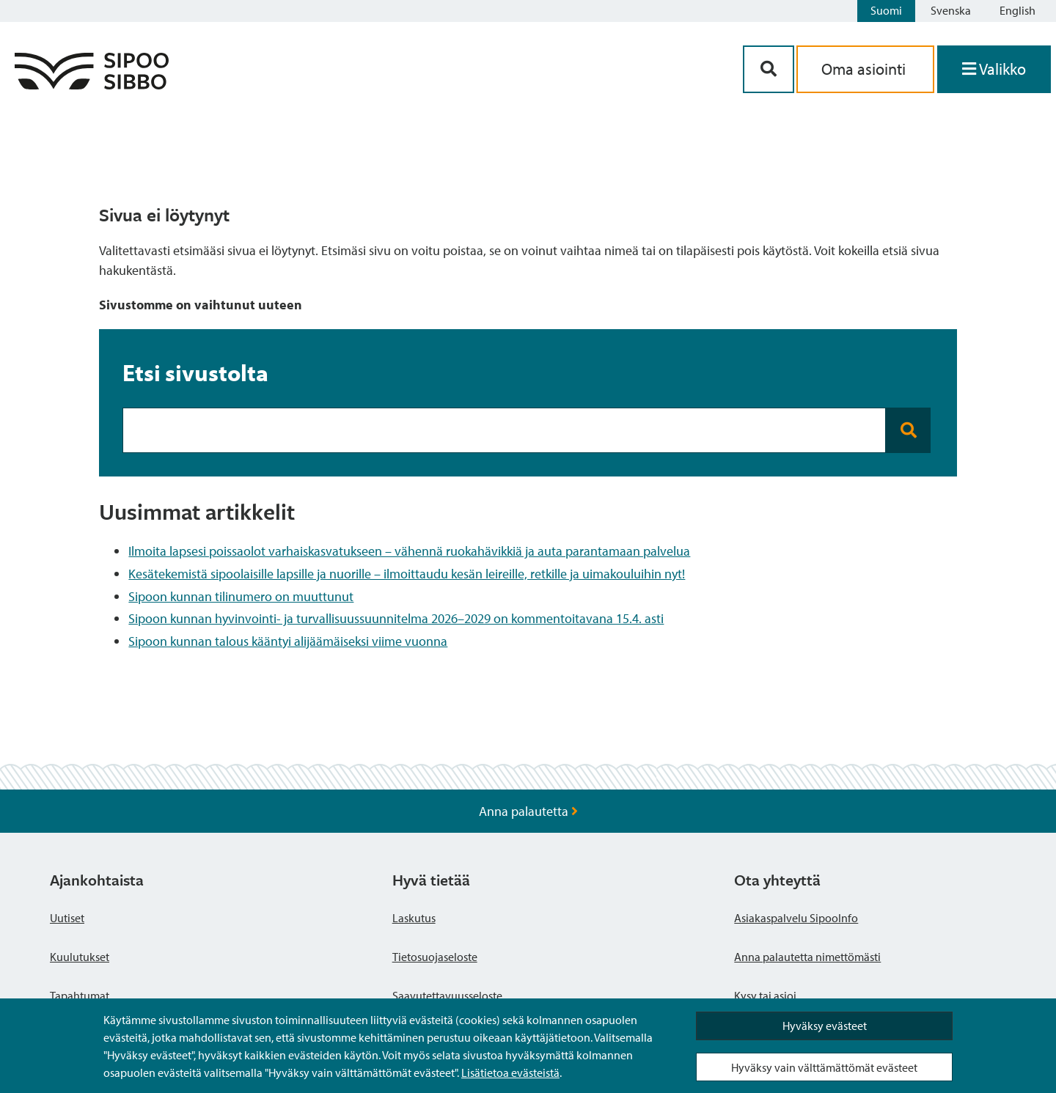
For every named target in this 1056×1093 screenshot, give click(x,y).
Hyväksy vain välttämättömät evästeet (824, 1067)
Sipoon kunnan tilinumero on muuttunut (240, 596)
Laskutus (414, 917)
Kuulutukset (79, 956)
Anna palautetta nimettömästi (807, 956)
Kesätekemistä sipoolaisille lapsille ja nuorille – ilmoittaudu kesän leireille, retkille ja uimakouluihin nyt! (406, 573)
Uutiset (67, 917)
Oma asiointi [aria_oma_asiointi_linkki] (865, 69)
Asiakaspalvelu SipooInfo (796, 917)
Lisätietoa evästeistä (510, 1072)
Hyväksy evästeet (824, 1025)
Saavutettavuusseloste (447, 995)
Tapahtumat (79, 995)
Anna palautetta (528, 811)
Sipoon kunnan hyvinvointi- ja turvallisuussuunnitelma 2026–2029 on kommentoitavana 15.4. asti (396, 618)
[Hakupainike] (768, 69)
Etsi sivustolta (195, 372)
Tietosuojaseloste (434, 956)
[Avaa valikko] (994, 69)
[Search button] (908, 430)
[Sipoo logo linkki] (92, 84)
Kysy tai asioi (765, 995)
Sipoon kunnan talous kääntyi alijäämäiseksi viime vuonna (287, 641)
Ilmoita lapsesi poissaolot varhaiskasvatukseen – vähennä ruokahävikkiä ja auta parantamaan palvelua (409, 550)
